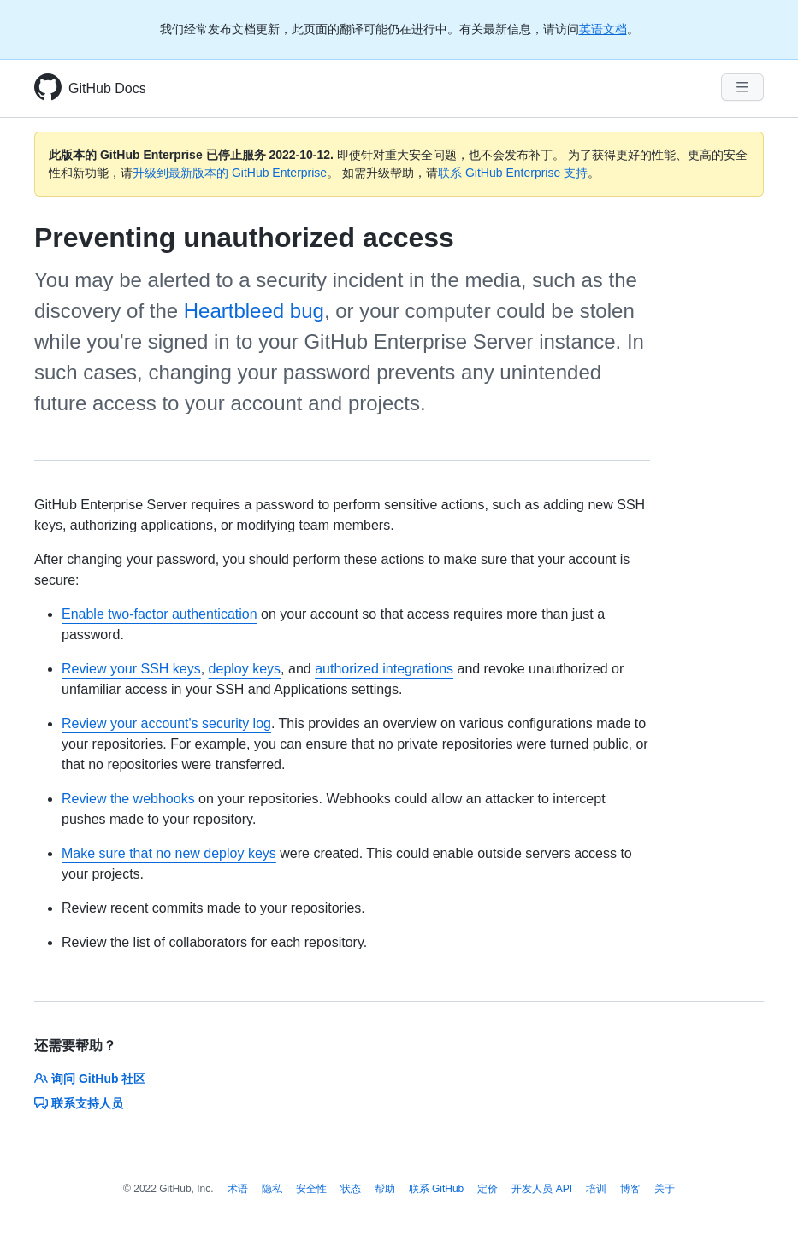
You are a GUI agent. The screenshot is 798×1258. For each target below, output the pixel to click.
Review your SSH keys (131, 668)
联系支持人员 (78, 1103)
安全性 (311, 1189)
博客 (630, 1189)
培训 (596, 1189)
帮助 (385, 1189)
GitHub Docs (107, 88)
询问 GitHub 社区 (89, 1078)
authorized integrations (384, 668)
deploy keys (245, 668)
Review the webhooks (128, 798)
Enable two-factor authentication (159, 614)
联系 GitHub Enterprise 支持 (513, 172)
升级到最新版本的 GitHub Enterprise (230, 172)
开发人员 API (541, 1189)
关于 (664, 1189)
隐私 (272, 1189)
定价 (487, 1189)
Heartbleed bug (254, 310)
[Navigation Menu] (742, 87)
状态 (350, 1189)
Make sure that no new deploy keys (169, 853)
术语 (238, 1189)
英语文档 (603, 29)
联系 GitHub (436, 1189)
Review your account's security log (166, 723)
